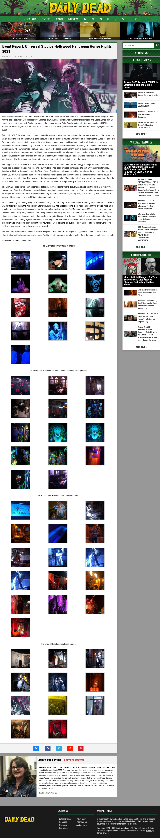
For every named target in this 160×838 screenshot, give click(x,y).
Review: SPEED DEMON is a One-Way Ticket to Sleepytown (148, 114)
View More (141, 134)
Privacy (149, 831)
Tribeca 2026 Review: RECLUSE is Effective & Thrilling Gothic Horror (141, 85)
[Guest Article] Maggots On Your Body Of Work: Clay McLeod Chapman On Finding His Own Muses (140, 281)
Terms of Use (103, 833)
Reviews (59, 19)
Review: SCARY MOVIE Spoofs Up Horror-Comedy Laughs (148, 95)
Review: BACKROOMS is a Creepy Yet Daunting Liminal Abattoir (147, 125)
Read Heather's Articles (47, 793)
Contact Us (82, 822)
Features (46, 19)
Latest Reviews (141, 60)
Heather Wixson (25, 57)
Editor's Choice (141, 255)
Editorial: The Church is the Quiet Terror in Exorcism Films (148, 292)
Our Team (81, 819)
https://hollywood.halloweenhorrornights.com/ (22, 235)
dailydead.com (123, 828)
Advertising (82, 825)
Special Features (141, 142)
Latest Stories (29, 19)
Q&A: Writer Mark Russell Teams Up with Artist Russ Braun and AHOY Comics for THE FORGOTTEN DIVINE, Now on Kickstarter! (140, 169)
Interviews (73, 19)
